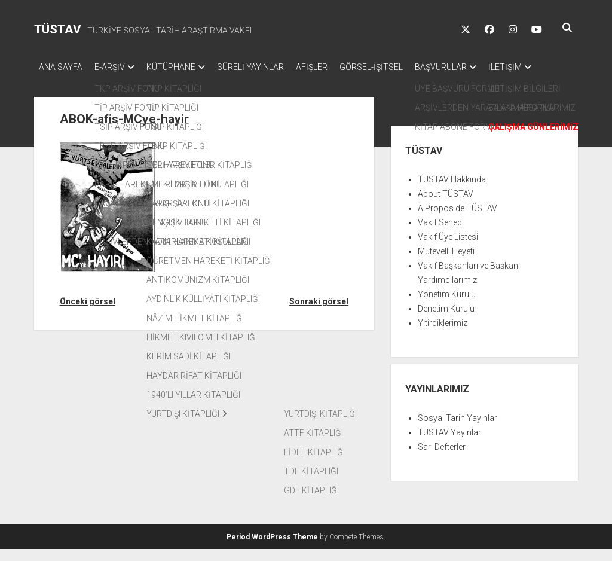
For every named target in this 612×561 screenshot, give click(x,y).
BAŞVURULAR (477, 67)
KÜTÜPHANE (182, 67)
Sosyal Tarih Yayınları (458, 430)
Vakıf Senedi (441, 234)
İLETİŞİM (55, 82)
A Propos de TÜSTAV (457, 220)
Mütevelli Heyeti (446, 263)
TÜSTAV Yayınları (450, 444)
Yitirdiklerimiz (442, 335)
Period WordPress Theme (272, 549)
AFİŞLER (335, 67)
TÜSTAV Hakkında (452, 191)
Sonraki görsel (318, 313)
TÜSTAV (57, 29)
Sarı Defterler (442, 459)
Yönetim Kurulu (447, 306)
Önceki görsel (87, 313)
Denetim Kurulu (446, 320)
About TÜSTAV (445, 206)
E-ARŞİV (115, 67)
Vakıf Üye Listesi (448, 249)
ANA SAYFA (60, 67)
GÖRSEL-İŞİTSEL (401, 67)
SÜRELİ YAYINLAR (268, 67)
